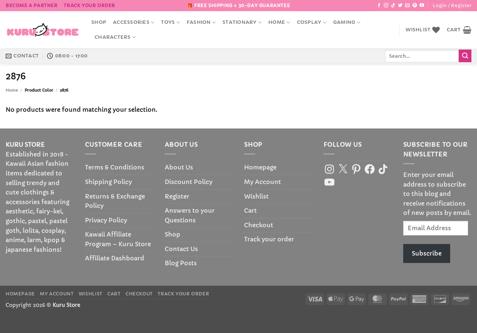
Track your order (89, 5)
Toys (170, 22)
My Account (262, 181)
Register (177, 196)
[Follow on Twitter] (400, 5)
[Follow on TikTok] (393, 5)
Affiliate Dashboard (114, 258)
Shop (98, 22)
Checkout (258, 225)
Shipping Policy (108, 181)
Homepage (260, 167)
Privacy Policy (106, 220)
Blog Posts (181, 263)
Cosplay (311, 22)
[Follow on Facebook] (379, 5)
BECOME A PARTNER (32, 5)
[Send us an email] (407, 5)
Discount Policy (188, 181)
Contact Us (181, 249)
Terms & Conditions (114, 167)
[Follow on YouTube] (422, 5)
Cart (250, 210)
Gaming (346, 22)
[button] (452, 5)
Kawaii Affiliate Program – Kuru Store (118, 239)
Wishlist (256, 196)
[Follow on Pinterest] (415, 5)
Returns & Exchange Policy (115, 201)
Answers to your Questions (190, 215)
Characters (115, 37)
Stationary (242, 22)
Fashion (201, 22)
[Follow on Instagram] (386, 5)
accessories (133, 22)
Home (279, 22)
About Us (179, 167)
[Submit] (465, 56)
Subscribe (427, 253)
